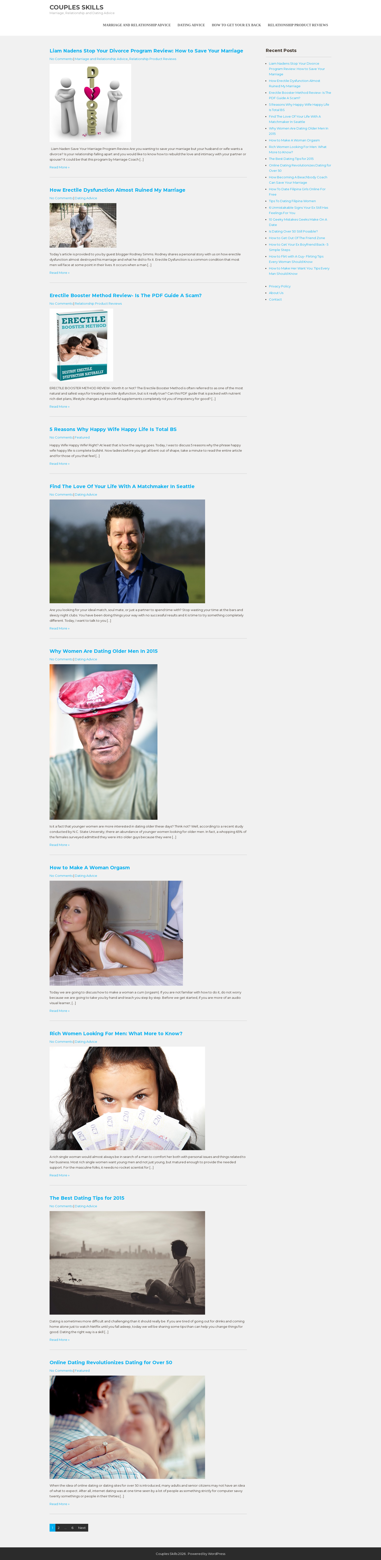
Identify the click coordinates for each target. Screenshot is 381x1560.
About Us (276, 293)
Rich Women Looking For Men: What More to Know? (116, 1033)
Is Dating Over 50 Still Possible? (293, 231)
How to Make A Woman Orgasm (90, 867)
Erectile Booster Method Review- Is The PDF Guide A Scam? (126, 295)
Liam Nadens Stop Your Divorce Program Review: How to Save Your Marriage (146, 51)
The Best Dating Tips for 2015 (87, 1198)
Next (82, 1528)
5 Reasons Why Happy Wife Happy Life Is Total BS (113, 429)
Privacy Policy (280, 286)
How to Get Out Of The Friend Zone (297, 238)
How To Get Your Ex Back (236, 25)
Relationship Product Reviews (298, 25)
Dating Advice (191, 25)
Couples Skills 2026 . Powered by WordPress (190, 1554)
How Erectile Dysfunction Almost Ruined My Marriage (117, 190)
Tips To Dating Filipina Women (292, 201)
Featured (82, 437)
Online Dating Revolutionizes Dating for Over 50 (111, 1362)
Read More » (59, 167)
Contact (275, 299)
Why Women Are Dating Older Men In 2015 (104, 651)
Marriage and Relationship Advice (137, 25)
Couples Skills (77, 7)
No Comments (61, 59)
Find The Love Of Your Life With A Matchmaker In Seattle (122, 486)
